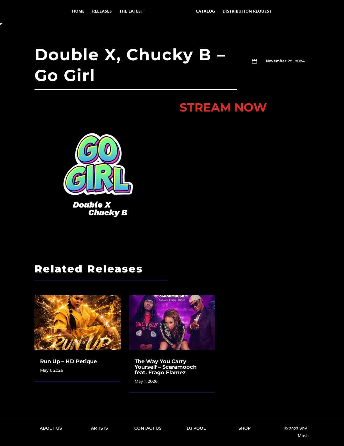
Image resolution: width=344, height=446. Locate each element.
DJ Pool (196, 428)
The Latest (122, 12)
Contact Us (147, 428)
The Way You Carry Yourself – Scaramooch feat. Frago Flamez (166, 367)
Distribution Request (255, 12)
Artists (99, 428)
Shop (244, 428)
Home (69, 12)
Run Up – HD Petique (68, 361)
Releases (93, 12)
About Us (51, 428)
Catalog (214, 12)
